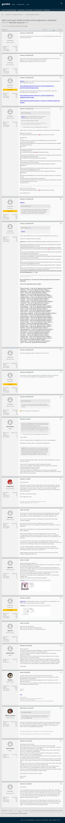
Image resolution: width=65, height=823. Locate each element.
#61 (61, 32)
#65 (61, 198)
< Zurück (44, 29)
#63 (61, 77)
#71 (61, 478)
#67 (61, 349)
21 (16, 434)
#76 (61, 645)
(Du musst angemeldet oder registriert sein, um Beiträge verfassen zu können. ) (46, 810)
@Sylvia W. (22, 601)
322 (16, 123)
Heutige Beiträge (21, 10)
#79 (61, 740)
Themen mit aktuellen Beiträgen (9, 10)
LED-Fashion (10, 426)
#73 (61, 559)
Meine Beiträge (29, 10)
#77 (61, 672)
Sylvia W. (10, 517)
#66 (61, 223)
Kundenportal (20, 4)
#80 (61, 783)
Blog (27, 4)
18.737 (16, 723)
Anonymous (10, 40)
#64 (61, 108)
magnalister (10, 486)
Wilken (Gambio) (13, 22)
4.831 (16, 47)
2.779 (16, 364)
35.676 (16, 687)
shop (21, 694)
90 (16, 494)
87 (16, 524)
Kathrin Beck (10, 653)
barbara (10, 680)
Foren (13, 4)
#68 (61, 372)
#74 (61, 597)
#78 (61, 708)
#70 (61, 419)
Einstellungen (47, 10)
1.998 (16, 94)
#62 (61, 55)
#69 (61, 396)
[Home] (3, 14)
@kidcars (22, 81)
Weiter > (61, 29)
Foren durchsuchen (38, 10)
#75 (61, 623)
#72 (61, 509)
